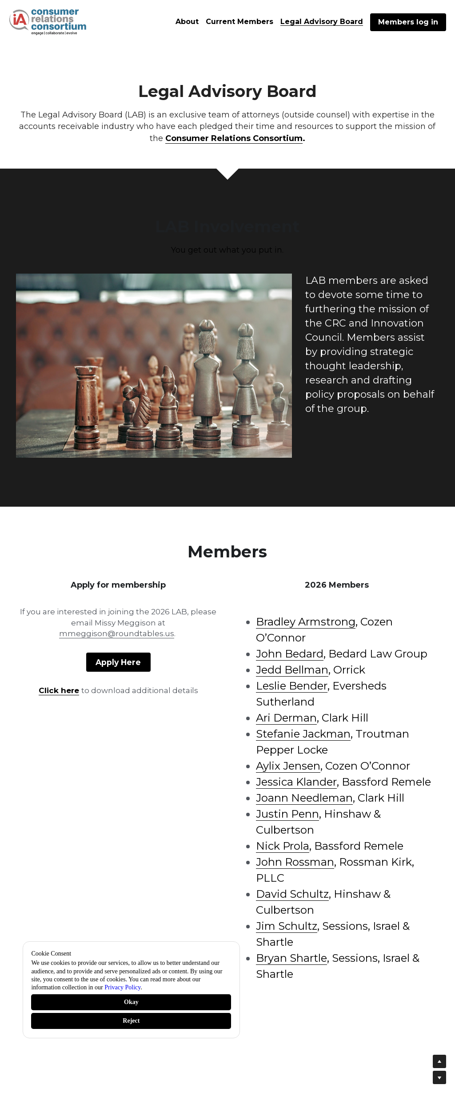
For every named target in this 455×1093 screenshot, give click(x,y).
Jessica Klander (296, 781)
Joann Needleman (304, 797)
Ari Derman (286, 717)
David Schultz (292, 893)
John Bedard (289, 653)
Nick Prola (282, 845)
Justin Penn (287, 813)
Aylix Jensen (288, 765)
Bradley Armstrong (305, 621)
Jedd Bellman (292, 669)
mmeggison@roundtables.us (116, 633)
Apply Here (118, 661)
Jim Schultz (286, 926)
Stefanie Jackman (303, 733)
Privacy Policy (122, 987)
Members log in (408, 22)
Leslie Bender (291, 685)
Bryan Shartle (291, 958)
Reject (131, 1020)
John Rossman (295, 861)
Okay (131, 1002)
